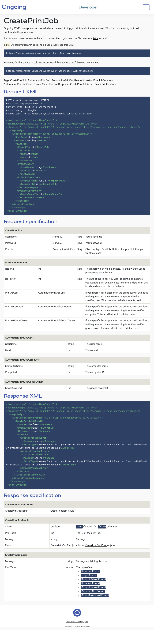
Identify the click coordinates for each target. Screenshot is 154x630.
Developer (88, 7)
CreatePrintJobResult (81, 84)
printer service (35, 28)
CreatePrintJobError (105, 84)
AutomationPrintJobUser (65, 80)
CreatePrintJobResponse (55, 84)
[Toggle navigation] (146, 7)
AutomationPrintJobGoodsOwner (22, 84)
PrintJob (106, 249)
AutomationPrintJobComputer (96, 80)
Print (95, 38)
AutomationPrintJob (39, 80)
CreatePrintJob (18, 80)
